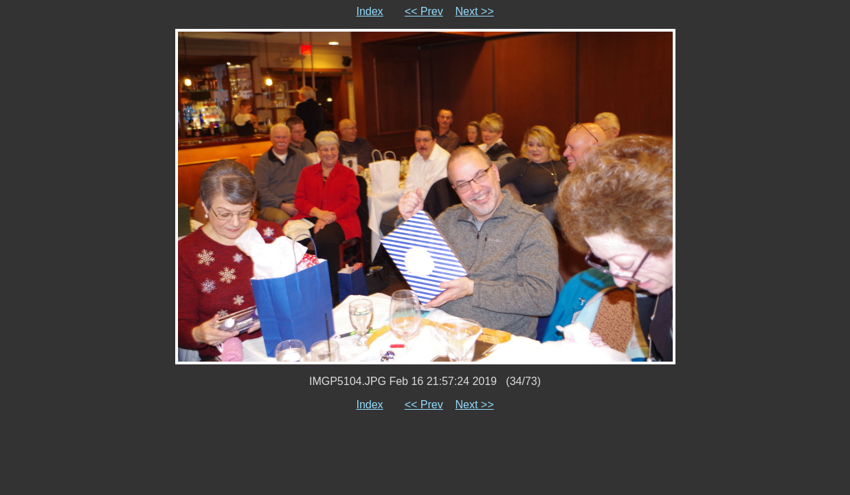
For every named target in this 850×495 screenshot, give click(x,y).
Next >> (475, 11)
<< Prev (424, 11)
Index (369, 11)
